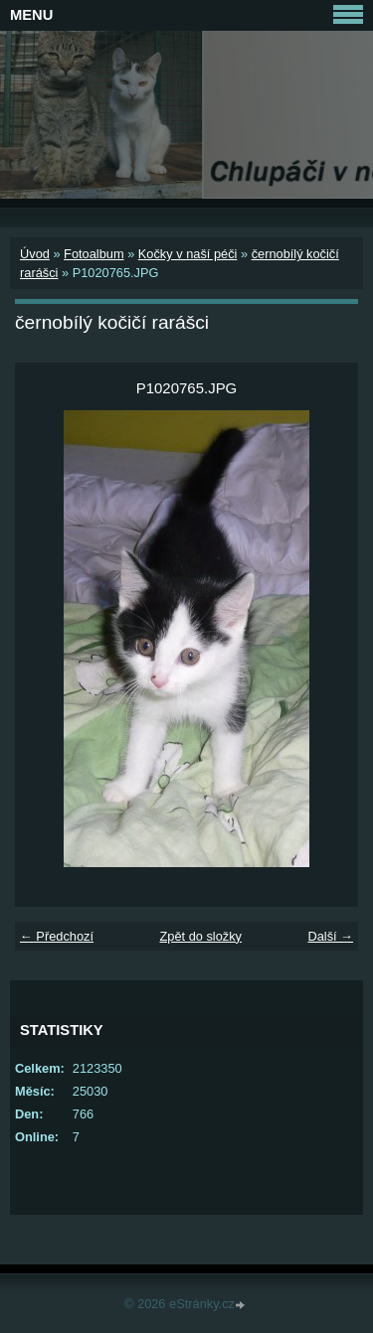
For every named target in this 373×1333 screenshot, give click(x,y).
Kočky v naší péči (188, 253)
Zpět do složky (200, 936)
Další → (330, 936)
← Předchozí (56, 936)
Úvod (35, 253)
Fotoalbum (93, 253)
